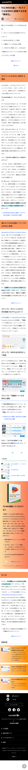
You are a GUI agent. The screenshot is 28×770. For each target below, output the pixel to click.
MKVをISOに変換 (10, 421)
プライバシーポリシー (11, 758)
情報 (4, 752)
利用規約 (4, 758)
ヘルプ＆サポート (8, 747)
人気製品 (5, 738)
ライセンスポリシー (21, 758)
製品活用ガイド (7, 743)
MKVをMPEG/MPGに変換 (10, 214)
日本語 (13, 766)
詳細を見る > (6, 544)
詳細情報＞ (16, 669)
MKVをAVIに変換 (21, 419)
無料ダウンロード (16, 445)
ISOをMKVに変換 (16, 217)
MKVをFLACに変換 (8, 419)
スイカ (7, 19)
